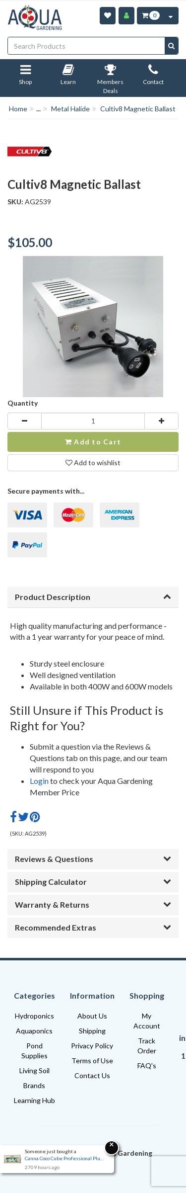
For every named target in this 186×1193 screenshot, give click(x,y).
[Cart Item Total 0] (150, 15)
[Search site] (171, 45)
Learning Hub (34, 1100)
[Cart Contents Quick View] (171, 15)
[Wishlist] (108, 15)
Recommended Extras (93, 927)
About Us (92, 1016)
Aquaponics (34, 1030)
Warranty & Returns (93, 904)
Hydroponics (34, 1016)
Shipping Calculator (93, 881)
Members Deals (110, 81)
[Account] (126, 15)
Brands (34, 1085)
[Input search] (86, 45)
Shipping (92, 1030)
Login (39, 780)
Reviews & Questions (93, 858)
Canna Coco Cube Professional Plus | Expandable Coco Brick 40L (64, 1158)
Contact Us (92, 1075)
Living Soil (34, 1070)
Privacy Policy (92, 1045)
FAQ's (146, 1065)
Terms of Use (92, 1060)
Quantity (22, 403)
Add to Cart (93, 441)
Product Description (93, 596)
